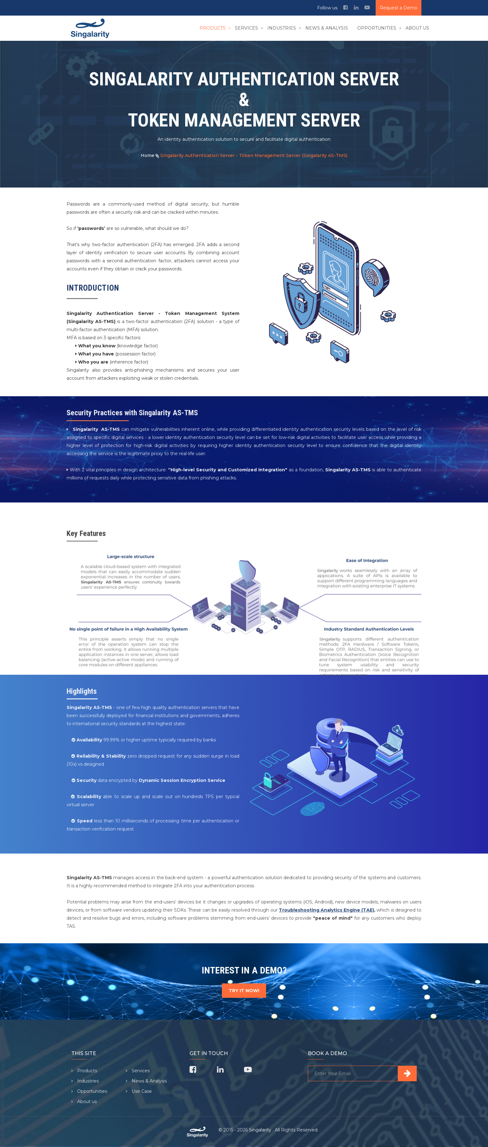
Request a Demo (398, 8)
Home (147, 155)
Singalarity (261, 1130)
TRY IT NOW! (244, 990)
